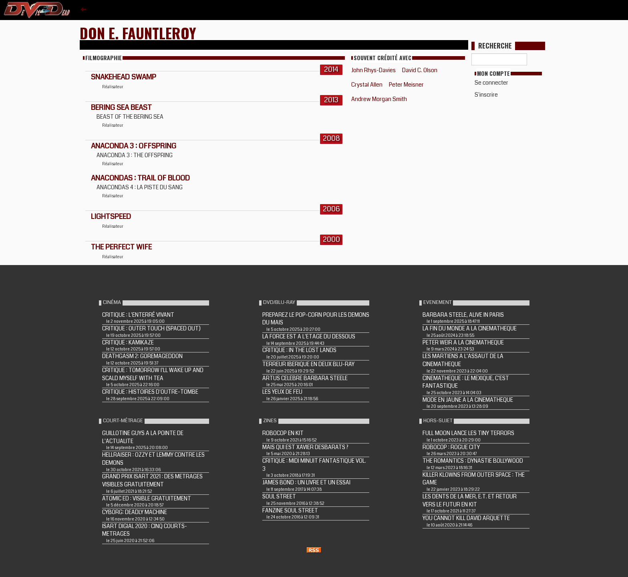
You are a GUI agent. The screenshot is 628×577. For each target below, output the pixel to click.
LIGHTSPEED (111, 216)
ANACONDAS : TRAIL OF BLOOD (140, 178)
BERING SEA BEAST (121, 107)
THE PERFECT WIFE (121, 247)
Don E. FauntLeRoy (138, 32)
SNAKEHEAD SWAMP (123, 77)
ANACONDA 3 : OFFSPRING (133, 146)
